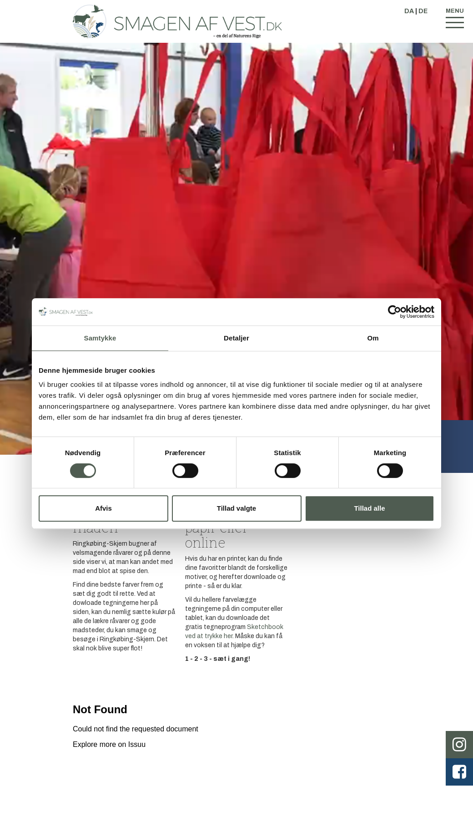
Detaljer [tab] (236, 338)
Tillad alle (369, 508)
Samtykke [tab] (100, 338)
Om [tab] (372, 338)
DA (409, 11)
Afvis (103, 508)
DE (423, 11)
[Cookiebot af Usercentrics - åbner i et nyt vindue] (394, 312)
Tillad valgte (236, 508)
